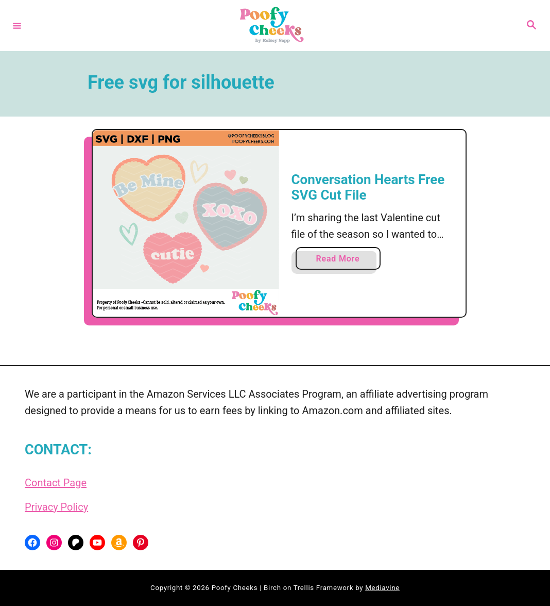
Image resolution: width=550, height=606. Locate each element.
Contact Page (56, 483)
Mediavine (382, 588)
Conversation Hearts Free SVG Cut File (368, 187)
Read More (341, 261)
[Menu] (17, 25)
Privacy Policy (56, 507)
